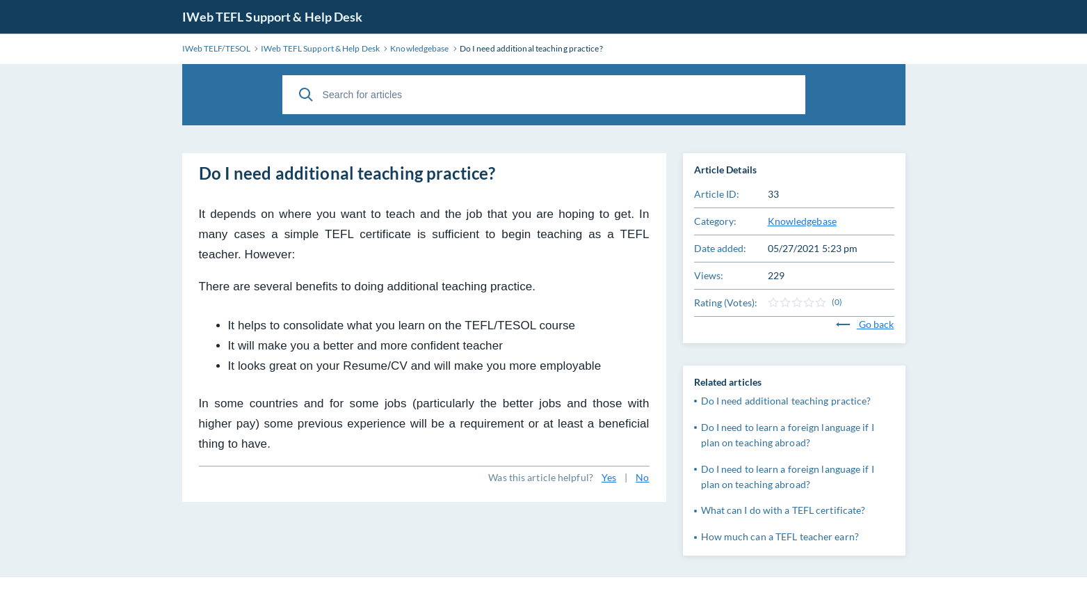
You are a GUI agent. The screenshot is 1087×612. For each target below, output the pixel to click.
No (642, 477)
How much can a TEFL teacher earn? (780, 536)
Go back (865, 324)
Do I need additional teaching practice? (786, 401)
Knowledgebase (802, 221)
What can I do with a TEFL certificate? (783, 510)
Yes (609, 477)
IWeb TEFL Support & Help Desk (272, 16)
